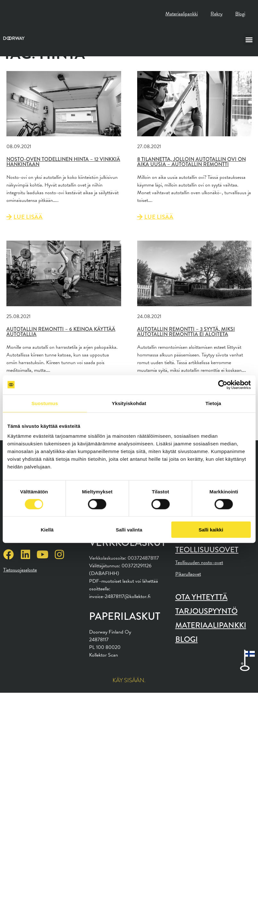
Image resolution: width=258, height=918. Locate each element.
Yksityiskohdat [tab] (129, 403)
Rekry (216, 14)
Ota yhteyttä (201, 597)
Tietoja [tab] (213, 403)
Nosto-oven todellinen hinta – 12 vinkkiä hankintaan (63, 162)
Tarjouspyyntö (206, 611)
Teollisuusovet (206, 549)
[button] (249, 39)
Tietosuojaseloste (20, 570)
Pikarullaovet (188, 574)
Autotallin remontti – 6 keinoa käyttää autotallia (60, 331)
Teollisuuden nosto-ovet (199, 562)
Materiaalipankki (181, 14)
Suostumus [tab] (44, 403)
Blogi (240, 14)
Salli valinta (129, 529)
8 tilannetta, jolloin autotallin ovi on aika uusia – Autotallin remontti (191, 162)
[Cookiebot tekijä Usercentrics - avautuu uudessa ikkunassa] (223, 384)
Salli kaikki (211, 529)
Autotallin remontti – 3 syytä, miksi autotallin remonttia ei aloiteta (186, 331)
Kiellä (47, 529)
